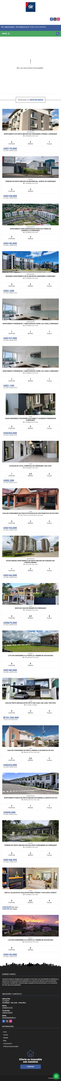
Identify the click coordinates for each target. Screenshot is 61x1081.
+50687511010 (24, 27)
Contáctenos (7, 1043)
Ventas (5, 1035)
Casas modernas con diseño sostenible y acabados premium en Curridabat (30, 419)
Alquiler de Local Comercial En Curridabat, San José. (30, 466)
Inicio (5, 1032)
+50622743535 (9, 27)
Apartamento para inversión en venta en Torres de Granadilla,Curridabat (30, 229)
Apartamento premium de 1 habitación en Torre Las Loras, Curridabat (30, 323)
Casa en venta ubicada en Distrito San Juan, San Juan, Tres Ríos (30, 703)
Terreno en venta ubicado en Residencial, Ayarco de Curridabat (30, 181)
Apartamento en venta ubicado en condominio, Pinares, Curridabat (30, 134)
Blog (4, 1040)
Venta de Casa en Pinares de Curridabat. (30, 608)
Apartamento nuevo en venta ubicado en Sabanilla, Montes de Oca (30, 798)
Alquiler (5, 1038)
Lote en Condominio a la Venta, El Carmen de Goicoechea (30, 655)
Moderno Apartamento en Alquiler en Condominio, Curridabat (30, 276)
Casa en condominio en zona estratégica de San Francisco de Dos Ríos (30, 513)
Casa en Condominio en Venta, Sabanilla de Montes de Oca (30, 750)
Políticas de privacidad (10, 1046)
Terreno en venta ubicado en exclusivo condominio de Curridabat (30, 845)
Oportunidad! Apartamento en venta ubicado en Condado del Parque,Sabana (30, 561)
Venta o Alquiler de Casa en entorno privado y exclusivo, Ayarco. (30, 892)
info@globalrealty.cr (9, 1017)
